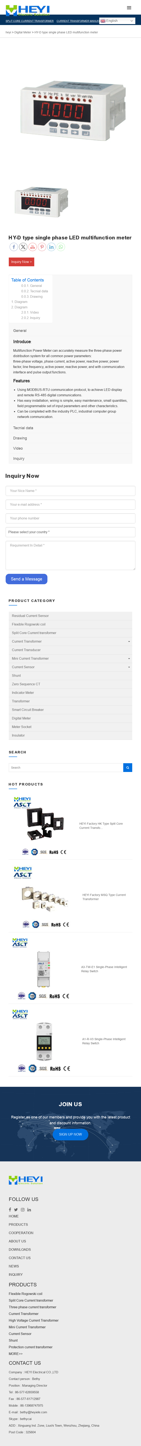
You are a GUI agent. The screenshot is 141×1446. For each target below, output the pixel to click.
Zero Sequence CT (26, 684)
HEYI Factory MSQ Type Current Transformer (104, 897)
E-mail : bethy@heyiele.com (28, 1412)
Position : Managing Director (28, 1385)
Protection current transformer (30, 1347)
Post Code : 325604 (22, 1432)
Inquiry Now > (21, 262)
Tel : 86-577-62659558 (24, 1392)
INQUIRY (16, 1274)
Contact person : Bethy (24, 1379)
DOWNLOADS (20, 1249)
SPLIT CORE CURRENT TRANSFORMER (30, 21)
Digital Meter (21, 718)
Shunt (16, 675)
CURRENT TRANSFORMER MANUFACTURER (84, 21)
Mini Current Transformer (30, 658)
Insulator (18, 735)
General (36, 286)
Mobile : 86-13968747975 (26, 1405)
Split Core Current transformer (34, 633)
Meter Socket (21, 727)
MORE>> (16, 1354)
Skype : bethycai (20, 1419)
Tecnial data (39, 291)
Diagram (21, 302)
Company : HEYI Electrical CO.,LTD (33, 1372)
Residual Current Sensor (30, 616)
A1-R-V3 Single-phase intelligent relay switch (104, 1041)
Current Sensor (23, 667)
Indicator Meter (23, 692)
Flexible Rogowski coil (29, 624)
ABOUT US (17, 1241)
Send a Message (26, 579)
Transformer (21, 701)
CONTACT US (20, 1258)
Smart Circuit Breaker (28, 710)
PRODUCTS (18, 1224)
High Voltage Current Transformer (33, 1320)
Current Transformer (27, 641)
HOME (14, 1216)
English (109, 20)
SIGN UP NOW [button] (70, 1134)
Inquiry (35, 318)
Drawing (36, 296)
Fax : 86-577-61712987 (24, 1399)
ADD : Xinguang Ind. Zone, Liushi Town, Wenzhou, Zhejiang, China (54, 1425)
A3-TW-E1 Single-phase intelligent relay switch (104, 969)
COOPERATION (21, 1233)
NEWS (14, 1266)
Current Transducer (26, 650)
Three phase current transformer (32, 1307)
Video (34, 312)
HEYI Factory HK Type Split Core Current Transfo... (101, 825)
